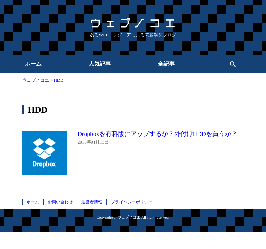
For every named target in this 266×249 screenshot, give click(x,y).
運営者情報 (91, 202)
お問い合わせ (60, 202)
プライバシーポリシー (131, 202)
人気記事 (100, 64)
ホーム (33, 64)
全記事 (166, 64)
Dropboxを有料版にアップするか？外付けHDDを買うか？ (157, 133)
